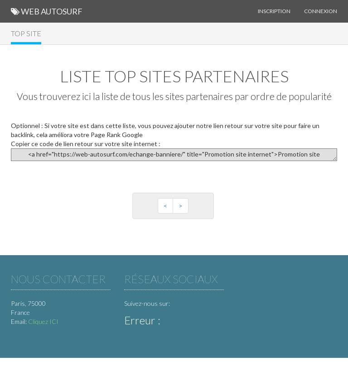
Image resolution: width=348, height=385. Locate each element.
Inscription (274, 11)
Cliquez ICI (43, 321)
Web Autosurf (46, 11)
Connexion (320, 11)
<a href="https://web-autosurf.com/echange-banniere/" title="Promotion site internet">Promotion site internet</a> (174, 154)
